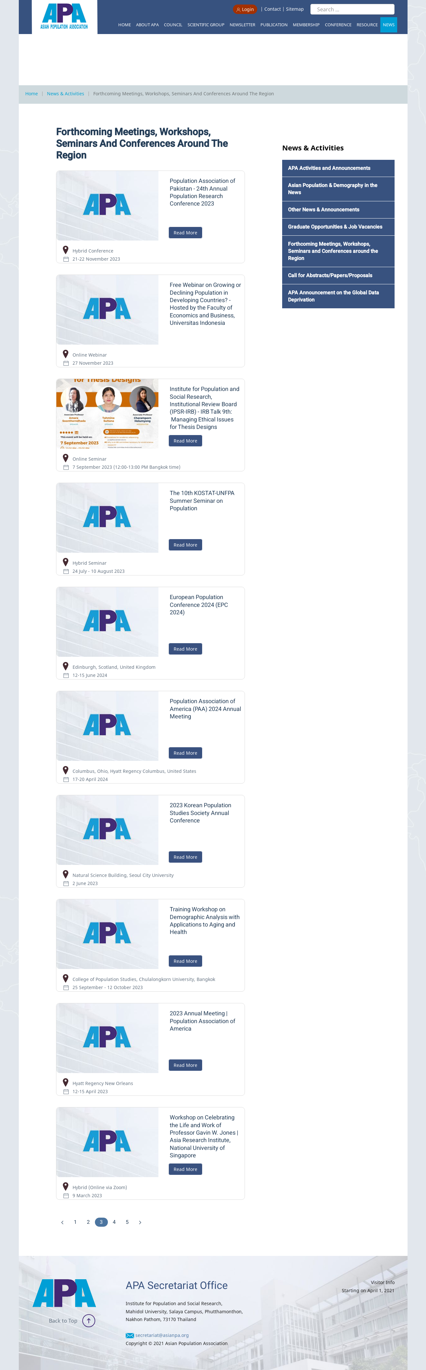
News (389, 25)
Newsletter (242, 25)
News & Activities (65, 93)
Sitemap (295, 9)
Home (124, 25)
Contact (272, 9)
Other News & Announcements (323, 210)
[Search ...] (352, 9)
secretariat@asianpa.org (162, 1335)
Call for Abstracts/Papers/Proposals (330, 275)
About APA (147, 25)
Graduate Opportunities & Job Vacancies (335, 227)
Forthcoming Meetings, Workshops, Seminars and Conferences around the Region (333, 251)
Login (245, 9)
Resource (367, 25)
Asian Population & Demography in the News (332, 189)
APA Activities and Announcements (329, 168)
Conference (338, 25)
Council (173, 25)
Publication (274, 25)
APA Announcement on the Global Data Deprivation (333, 296)
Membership (306, 25)
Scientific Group (206, 25)
